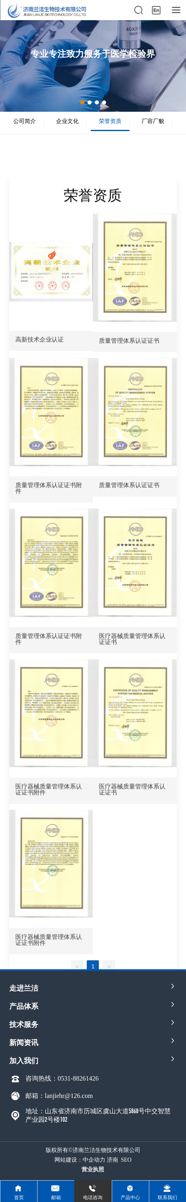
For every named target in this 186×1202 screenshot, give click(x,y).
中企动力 (94, 1160)
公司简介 (24, 121)
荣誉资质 (110, 121)
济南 (112, 1160)
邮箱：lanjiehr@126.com (59, 1095)
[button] (82, 102)
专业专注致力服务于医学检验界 (93, 54)
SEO (126, 1160)
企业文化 (67, 121)
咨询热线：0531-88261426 (61, 1078)
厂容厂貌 (153, 121)
